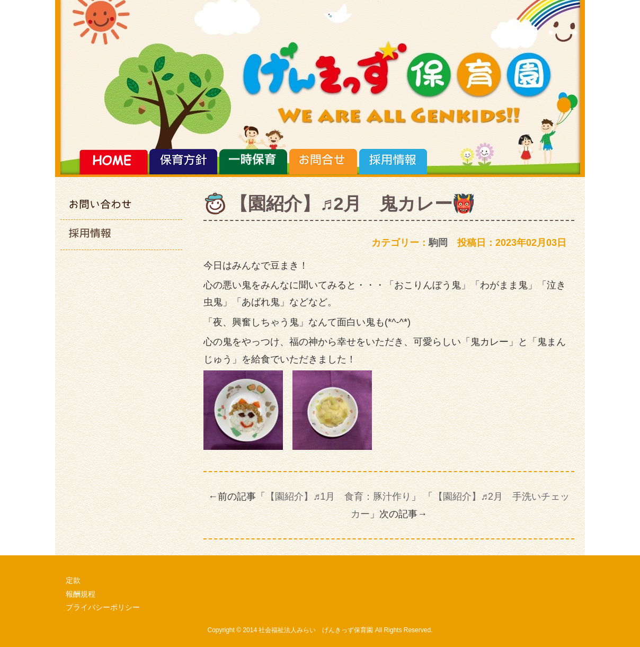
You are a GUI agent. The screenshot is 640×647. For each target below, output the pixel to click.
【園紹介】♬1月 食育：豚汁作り (338, 496)
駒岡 (438, 242)
